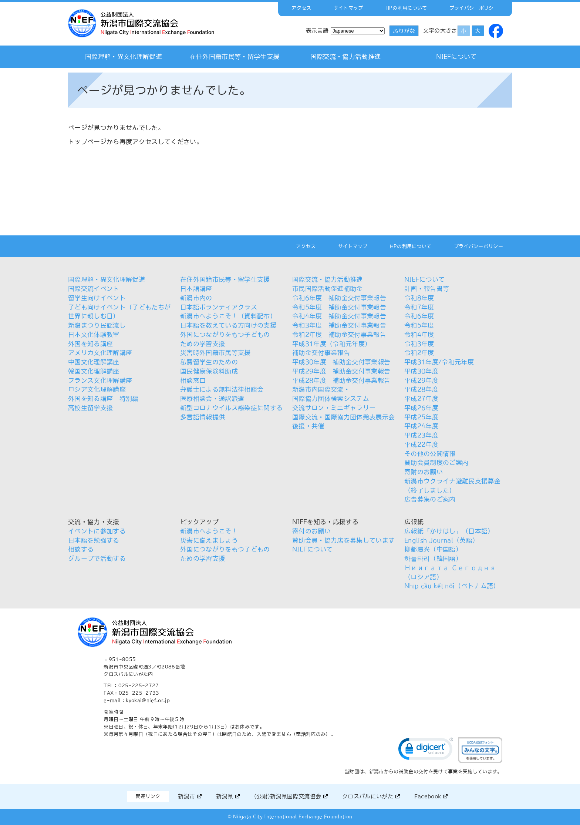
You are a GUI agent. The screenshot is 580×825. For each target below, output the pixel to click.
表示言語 (317, 30)
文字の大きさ (440, 30)
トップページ (87, 142)
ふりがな (404, 31)
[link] (425, 750)
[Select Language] (358, 30)
